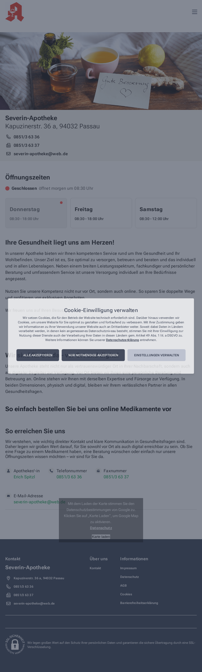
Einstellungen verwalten (156, 355)
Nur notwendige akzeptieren (93, 355)
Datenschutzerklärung (122, 340)
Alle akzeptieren (38, 355)
